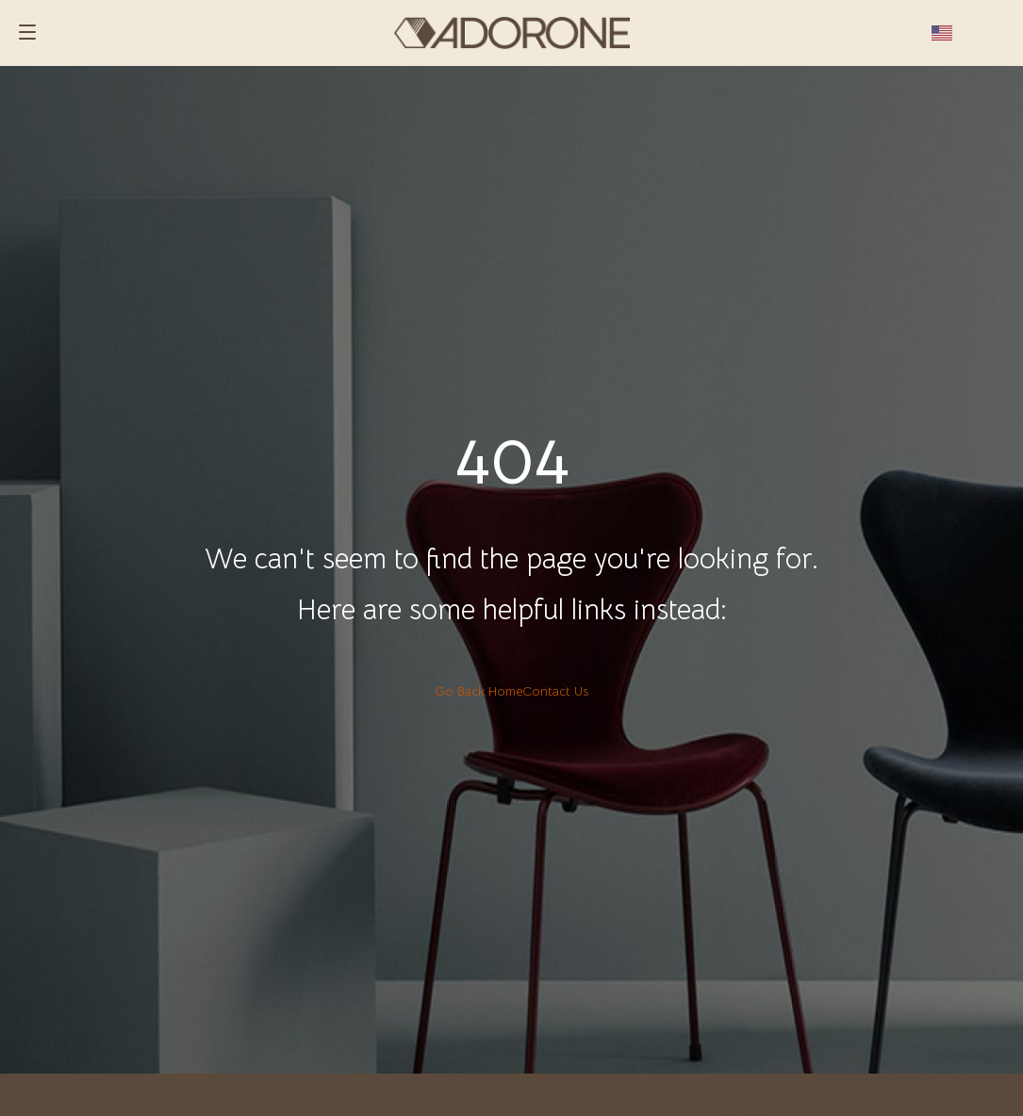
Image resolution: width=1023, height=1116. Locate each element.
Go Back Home (478, 690)
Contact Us (555, 690)
